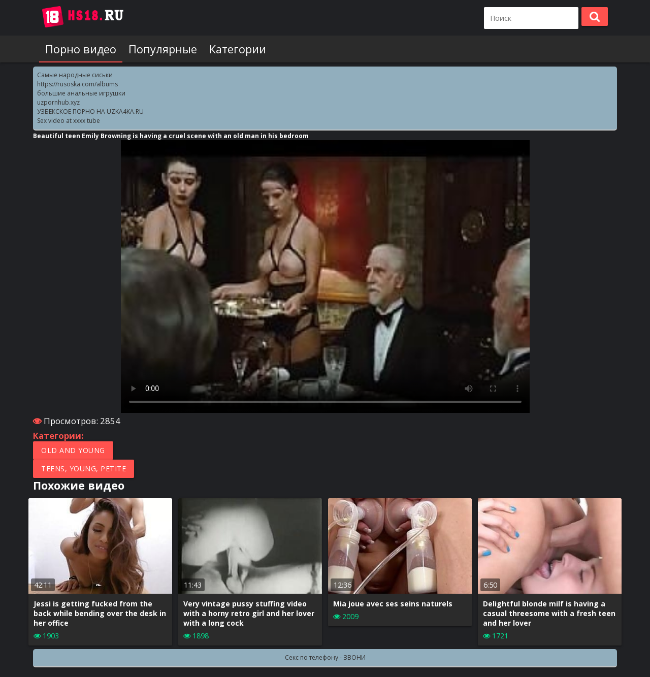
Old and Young (73, 450)
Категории (237, 49)
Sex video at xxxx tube (68, 120)
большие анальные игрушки (81, 93)
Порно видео (80, 49)
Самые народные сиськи (75, 75)
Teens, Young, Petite (83, 468)
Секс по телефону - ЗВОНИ (325, 657)
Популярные (162, 49)
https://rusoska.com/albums (77, 84)
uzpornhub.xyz (58, 102)
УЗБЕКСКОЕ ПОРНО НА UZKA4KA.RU (90, 111)
